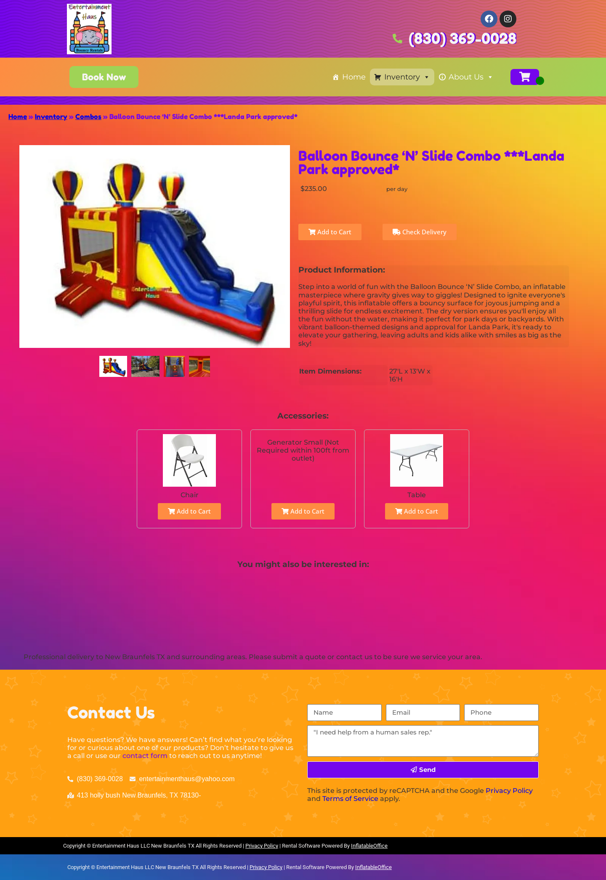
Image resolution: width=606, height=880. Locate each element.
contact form (144, 756)
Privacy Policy (509, 791)
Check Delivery (420, 232)
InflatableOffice (369, 846)
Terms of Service (350, 799)
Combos (88, 116)
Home (354, 77)
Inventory (407, 77)
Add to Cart (329, 232)
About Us (471, 77)
